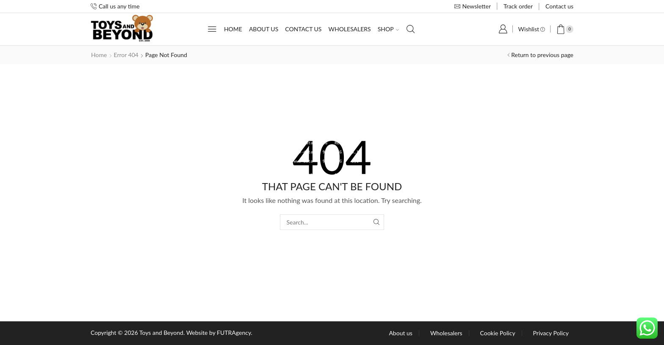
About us (263, 29)
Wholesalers (349, 29)
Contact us (559, 6)
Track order (518, 6)
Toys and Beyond (161, 332)
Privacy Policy (551, 333)
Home (233, 29)
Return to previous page (542, 54)
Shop (388, 29)
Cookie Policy (497, 333)
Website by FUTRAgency (218, 332)
